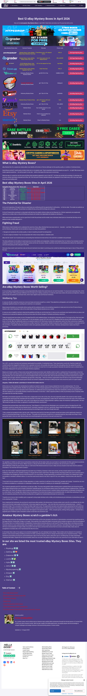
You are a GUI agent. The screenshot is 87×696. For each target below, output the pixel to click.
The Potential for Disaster (9, 605)
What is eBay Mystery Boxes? (10, 600)
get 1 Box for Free (35, 198)
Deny (64, 691)
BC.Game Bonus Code (47, 672)
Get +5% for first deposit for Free (35, 195)
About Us (25, 665)
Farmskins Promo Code (47, 668)
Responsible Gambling (28, 659)
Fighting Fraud (7, 608)
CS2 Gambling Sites (47, 654)
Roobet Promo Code (47, 660)
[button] (84, 680)
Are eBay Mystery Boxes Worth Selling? (13, 611)
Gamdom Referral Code (47, 667)
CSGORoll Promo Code (47, 659)
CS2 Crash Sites (46, 657)
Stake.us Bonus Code (47, 675)
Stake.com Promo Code (47, 662)
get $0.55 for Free (36, 197)
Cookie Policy (64, 693)
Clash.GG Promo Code (47, 676)
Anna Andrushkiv (24, 625)
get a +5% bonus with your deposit (36, 199)
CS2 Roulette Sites (46, 655)
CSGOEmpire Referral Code (48, 665)
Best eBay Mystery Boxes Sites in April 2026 (14, 603)
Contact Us (25, 664)
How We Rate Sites (27, 660)
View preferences (78, 691)
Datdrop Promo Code (47, 673)
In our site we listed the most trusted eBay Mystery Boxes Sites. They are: (21, 617)
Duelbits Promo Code (47, 664)
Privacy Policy (70, 693)
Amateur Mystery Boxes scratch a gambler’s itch (15, 614)
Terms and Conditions (28, 654)
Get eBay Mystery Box (76, 65)
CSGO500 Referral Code (48, 670)
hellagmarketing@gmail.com (69, 660)
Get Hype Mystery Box (76, 53)
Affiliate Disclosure (27, 662)
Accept (52, 691)
